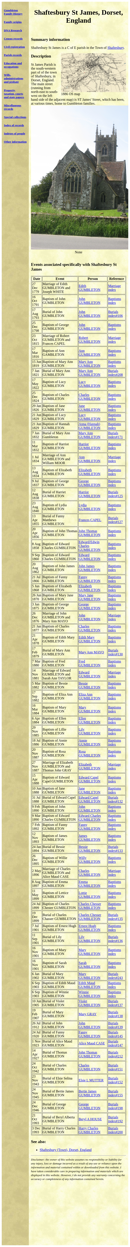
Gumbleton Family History (13, 12)
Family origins (13, 22)
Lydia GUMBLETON (89, 507)
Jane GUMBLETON (89, 408)
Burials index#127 (115, 520)
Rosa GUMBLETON (89, 753)
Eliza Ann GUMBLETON (89, 696)
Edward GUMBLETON (89, 557)
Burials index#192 (115, 1119)
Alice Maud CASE (92, 1043)
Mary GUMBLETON (89, 709)
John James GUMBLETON (89, 568)
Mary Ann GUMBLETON (89, 363)
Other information (15, 141)
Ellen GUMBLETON (89, 720)
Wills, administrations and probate (13, 78)
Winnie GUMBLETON (89, 994)
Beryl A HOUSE (90, 1119)
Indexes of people (14, 133)
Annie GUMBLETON (89, 742)
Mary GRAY (88, 1014)
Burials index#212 (115, 1054)
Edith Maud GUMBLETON (89, 985)
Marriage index (114, 288)
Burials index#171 (115, 435)
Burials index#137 (115, 1003)
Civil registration (14, 46)
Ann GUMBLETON (89, 352)
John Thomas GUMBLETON (89, 533)
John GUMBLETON (89, 301)
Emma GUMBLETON (89, 884)
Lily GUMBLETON (89, 731)
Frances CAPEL (90, 520)
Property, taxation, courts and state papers (14, 94)
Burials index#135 (115, 917)
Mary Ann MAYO (91, 652)
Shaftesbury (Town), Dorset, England (65, 1150)
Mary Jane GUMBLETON (89, 597)
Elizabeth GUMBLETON (89, 472)
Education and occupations (13, 65)
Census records (13, 38)
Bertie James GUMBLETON (89, 1093)
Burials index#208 (115, 373)
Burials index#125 (115, 494)
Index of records (14, 125)
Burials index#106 (115, 314)
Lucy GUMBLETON (89, 384)
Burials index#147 (115, 1043)
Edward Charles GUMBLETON (90, 817)
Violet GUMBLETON (89, 1003)
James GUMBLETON (89, 837)
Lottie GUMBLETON (89, 895)
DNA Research (13, 30)
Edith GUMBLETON (89, 288)
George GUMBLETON (89, 483)
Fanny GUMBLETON (89, 579)
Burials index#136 (115, 939)
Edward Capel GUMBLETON (89, 779)
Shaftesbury (115, 47)
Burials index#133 (115, 849)
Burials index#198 (115, 1106)
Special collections (15, 117)
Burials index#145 (115, 1034)
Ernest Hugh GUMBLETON (89, 928)
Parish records (13, 55)
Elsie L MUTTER (91, 1080)
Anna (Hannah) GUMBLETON (89, 426)
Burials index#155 (115, 1093)
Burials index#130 (115, 652)
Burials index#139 (115, 1025)
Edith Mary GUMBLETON (89, 639)
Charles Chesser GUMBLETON (90, 906)
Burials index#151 (115, 1067)
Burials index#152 (115, 1080)
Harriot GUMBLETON (89, 446)
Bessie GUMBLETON (89, 685)
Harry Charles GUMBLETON (89, 1130)
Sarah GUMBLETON (89, 965)
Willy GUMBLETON (89, 860)
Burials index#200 (115, 1130)
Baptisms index (114, 301)
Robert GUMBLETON (89, 339)
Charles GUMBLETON (89, 397)
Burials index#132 (115, 799)
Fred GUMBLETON (89, 663)
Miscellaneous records (12, 107)
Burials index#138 (115, 1014)
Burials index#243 (115, 976)
